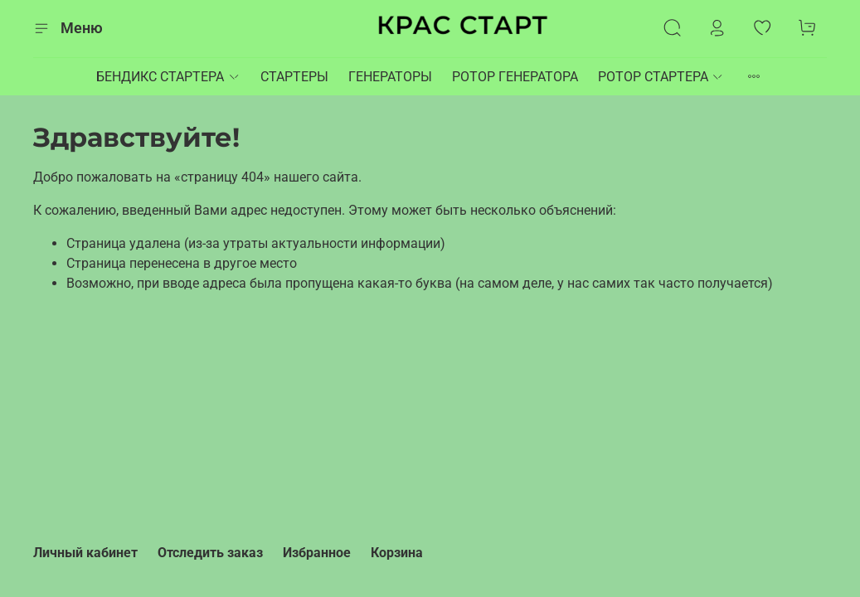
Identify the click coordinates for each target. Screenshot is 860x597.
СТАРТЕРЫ (294, 77)
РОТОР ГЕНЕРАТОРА (515, 77)
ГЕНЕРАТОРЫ (390, 77)
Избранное (317, 553)
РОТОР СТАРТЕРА (661, 77)
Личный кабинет (85, 553)
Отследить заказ (210, 553)
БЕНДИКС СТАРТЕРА (168, 77)
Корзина (397, 553)
